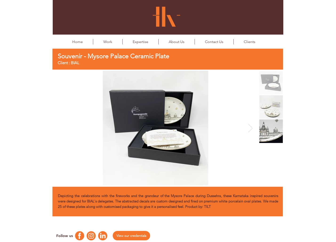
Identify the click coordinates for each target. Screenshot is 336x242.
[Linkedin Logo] (102, 235)
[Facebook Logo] (79, 235)
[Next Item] (250, 128)
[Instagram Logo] (91, 235)
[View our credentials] (131, 235)
